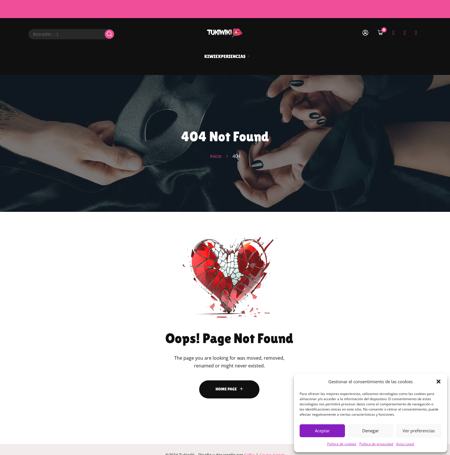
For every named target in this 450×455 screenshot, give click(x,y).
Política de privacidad (376, 444)
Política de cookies (341, 444)
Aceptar (322, 430)
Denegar (370, 430)
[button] (438, 381)
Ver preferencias (419, 430)
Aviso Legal (405, 444)
